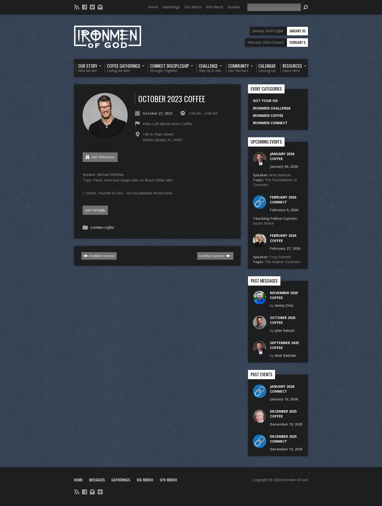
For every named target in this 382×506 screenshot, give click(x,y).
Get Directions (100, 157)
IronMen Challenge (272, 108)
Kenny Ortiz (284, 305)
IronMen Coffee (102, 227)
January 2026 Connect (282, 389)
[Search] (274, 7)
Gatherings (171, 7)
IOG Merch (192, 7)
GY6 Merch (214, 7)
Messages (97, 480)
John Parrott (285, 330)
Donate (234, 7)
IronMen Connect (99, 256)
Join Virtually (95, 210)
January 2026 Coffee (282, 156)
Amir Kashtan (285, 355)
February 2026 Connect (283, 199)
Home (153, 7)
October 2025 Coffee (283, 320)
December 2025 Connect (283, 439)
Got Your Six (265, 100)
